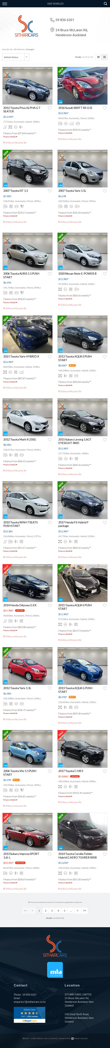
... (71, 910)
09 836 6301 (65, 20)
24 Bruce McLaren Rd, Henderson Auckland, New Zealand (79, 1001)
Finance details (10, 137)
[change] (30, 49)
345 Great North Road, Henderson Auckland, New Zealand (79, 1017)
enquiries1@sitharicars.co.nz (30, 1001)
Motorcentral (79, 1038)
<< (26, 910)
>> (83, 910)
